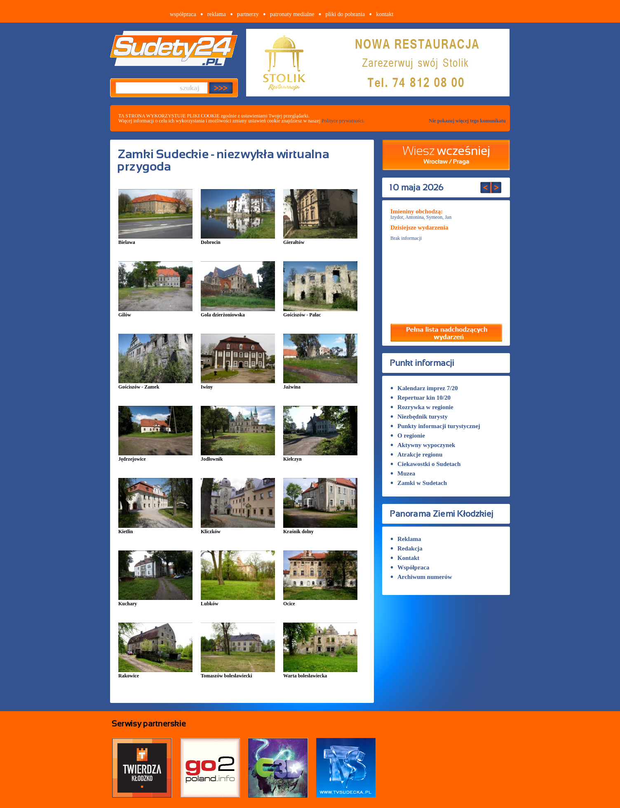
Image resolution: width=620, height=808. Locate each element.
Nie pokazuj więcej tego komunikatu (467, 120)
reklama (216, 14)
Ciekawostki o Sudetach (425, 464)
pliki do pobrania (345, 14)
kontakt (384, 14)
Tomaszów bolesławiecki (238, 673)
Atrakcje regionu (416, 454)
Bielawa (155, 239)
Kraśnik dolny (320, 528)
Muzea (402, 473)
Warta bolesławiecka (320, 673)
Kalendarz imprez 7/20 (424, 388)
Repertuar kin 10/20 (420, 397)
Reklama (405, 539)
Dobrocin (238, 239)
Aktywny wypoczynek (422, 445)
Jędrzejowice (155, 456)
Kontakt (404, 558)
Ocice (320, 601)
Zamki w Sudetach (418, 483)
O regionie (407, 435)
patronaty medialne (292, 14)
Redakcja (406, 548)
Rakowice (155, 673)
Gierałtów (320, 239)
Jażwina (320, 384)
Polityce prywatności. (343, 121)
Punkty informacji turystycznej (435, 426)
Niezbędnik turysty (419, 416)
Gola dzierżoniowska (238, 312)
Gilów (155, 312)
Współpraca (410, 567)
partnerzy (248, 14)
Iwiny (238, 384)
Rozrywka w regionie (421, 407)
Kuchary (155, 601)
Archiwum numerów (421, 577)
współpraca (183, 14)
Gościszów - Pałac (320, 312)
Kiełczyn (320, 456)
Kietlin (155, 528)
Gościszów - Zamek (155, 384)
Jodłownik (238, 456)
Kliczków (238, 528)
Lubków (238, 601)
